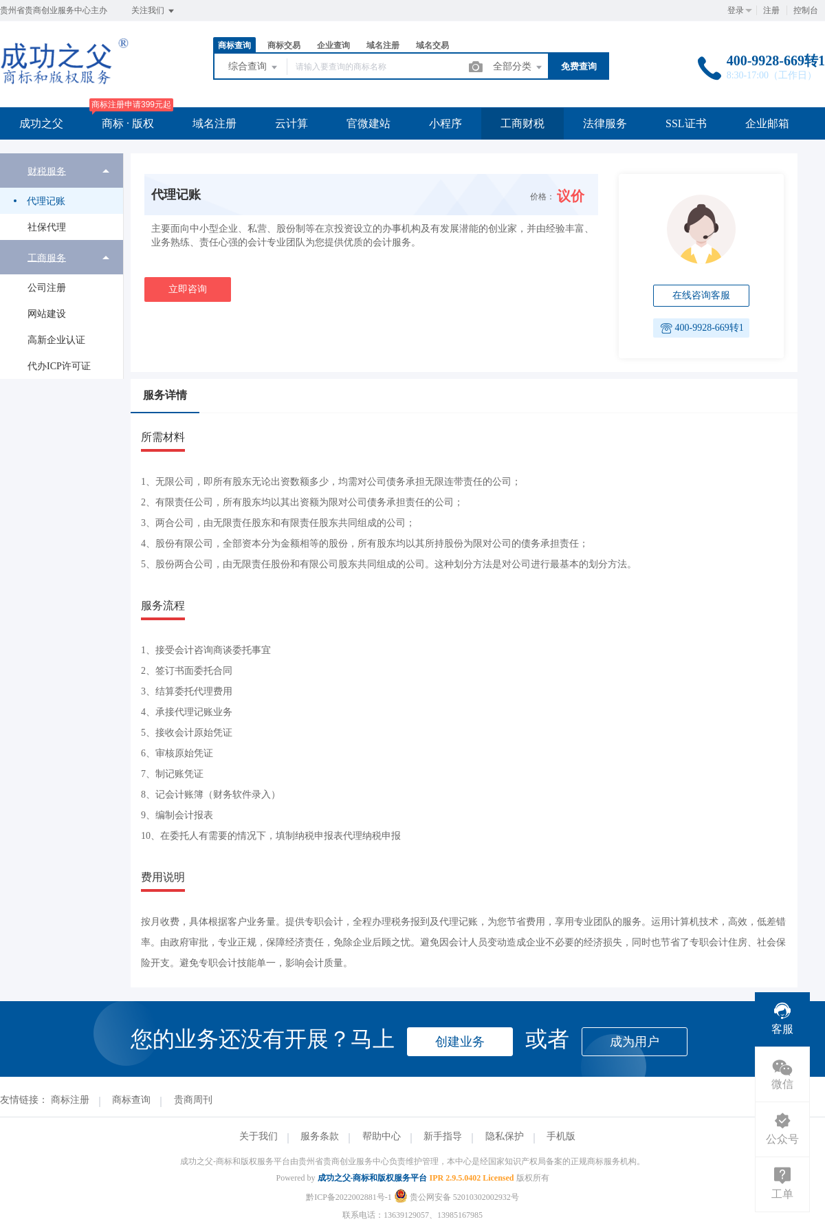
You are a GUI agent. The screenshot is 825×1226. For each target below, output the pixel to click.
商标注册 (70, 1100)
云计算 (291, 123)
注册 (771, 10)
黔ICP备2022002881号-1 (349, 1197)
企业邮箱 (767, 123)
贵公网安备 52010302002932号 (456, 1197)
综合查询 (253, 67)
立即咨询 (187, 289)
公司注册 (47, 288)
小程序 (445, 123)
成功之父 (41, 123)
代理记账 (46, 201)
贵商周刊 (193, 1100)
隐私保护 (504, 1136)
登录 (735, 10)
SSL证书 (686, 123)
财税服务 (47, 171)
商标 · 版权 (128, 123)
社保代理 (47, 227)
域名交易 (432, 45)
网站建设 (47, 314)
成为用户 (634, 1042)
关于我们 (258, 1136)
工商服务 (47, 257)
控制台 (805, 10)
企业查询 (333, 45)
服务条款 (319, 1136)
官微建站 (368, 123)
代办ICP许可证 (59, 366)
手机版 (561, 1136)
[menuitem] (61, 196)
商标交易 (283, 45)
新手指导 (443, 1136)
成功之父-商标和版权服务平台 (373, 1178)
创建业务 (460, 1042)
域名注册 (382, 45)
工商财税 (522, 123)
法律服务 (605, 123)
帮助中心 (381, 1136)
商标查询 (234, 45)
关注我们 (153, 11)
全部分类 (518, 67)
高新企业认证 (56, 340)
